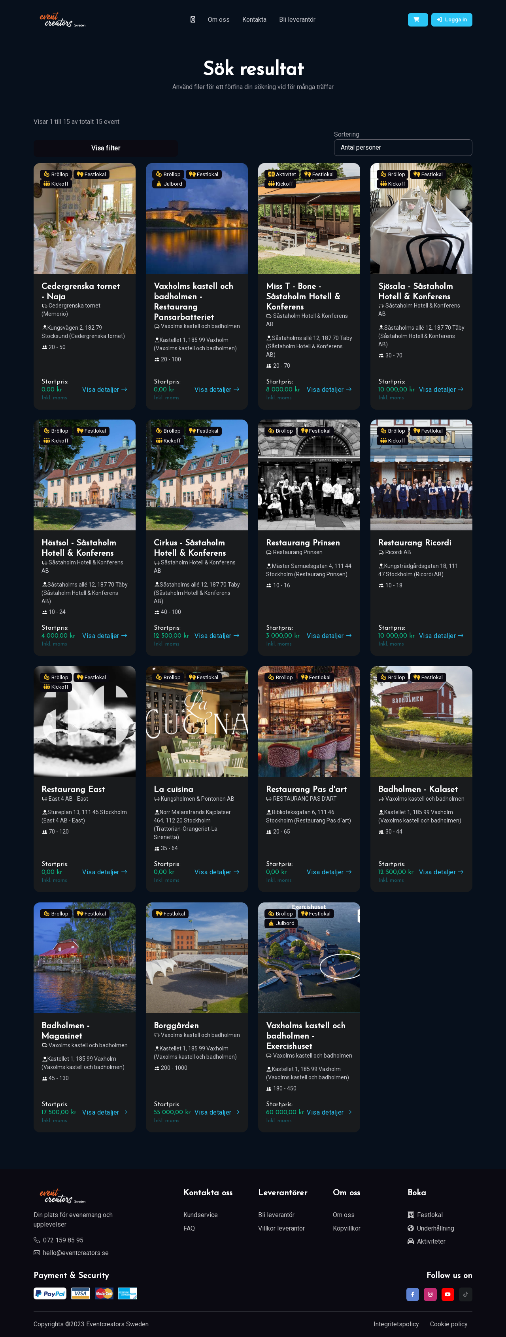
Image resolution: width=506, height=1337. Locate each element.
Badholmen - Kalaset (418, 790)
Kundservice (200, 1215)
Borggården (176, 1026)
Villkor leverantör (281, 1228)
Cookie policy (449, 1324)
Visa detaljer (104, 389)
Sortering (346, 134)
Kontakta (254, 19)
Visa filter (106, 148)
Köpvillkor (347, 1228)
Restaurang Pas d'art (306, 790)
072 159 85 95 (58, 1240)
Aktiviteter (427, 1241)
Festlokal (425, 1215)
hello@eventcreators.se (71, 1253)
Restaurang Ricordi (414, 543)
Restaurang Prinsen (303, 543)
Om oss (219, 19)
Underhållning (431, 1228)
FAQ (189, 1228)
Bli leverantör (297, 19)
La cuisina (173, 790)
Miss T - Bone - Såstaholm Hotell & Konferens (303, 297)
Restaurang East (73, 790)
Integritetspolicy (396, 1324)
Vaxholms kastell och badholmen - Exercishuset (306, 1036)
